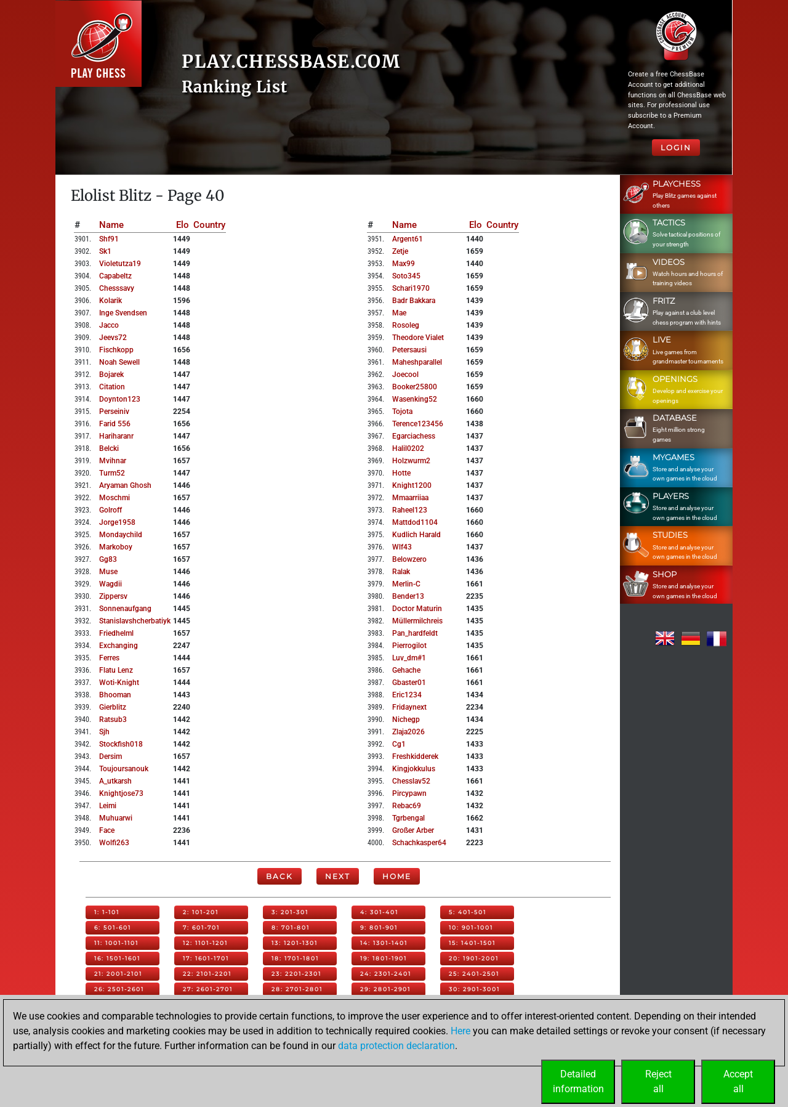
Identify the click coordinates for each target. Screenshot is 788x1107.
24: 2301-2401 (385, 973)
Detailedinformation (578, 1081)
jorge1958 (117, 522)
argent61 (407, 239)
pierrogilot (409, 645)
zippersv (113, 596)
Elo (182, 224)
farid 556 (115, 424)
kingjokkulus (413, 768)
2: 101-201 (201, 912)
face (107, 830)
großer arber (413, 830)
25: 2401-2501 (474, 973)
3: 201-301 (289, 912)
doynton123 (119, 399)
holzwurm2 (411, 460)
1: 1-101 (106, 912)
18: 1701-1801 (295, 958)
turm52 (112, 473)
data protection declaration (396, 1046)
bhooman (115, 695)
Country (209, 224)
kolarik (110, 300)
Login (676, 147)
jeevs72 (113, 337)
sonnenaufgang (125, 608)
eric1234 (407, 695)
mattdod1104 (415, 522)
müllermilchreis (417, 621)
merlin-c (406, 584)
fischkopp (116, 350)
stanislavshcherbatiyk (135, 621)
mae (399, 313)
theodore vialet (418, 337)
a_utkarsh (115, 781)
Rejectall (658, 1081)
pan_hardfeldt (415, 633)
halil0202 (408, 448)
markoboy (115, 547)
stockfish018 (121, 744)
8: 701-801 (290, 927)
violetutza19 (120, 263)
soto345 (406, 276)
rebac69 (406, 805)
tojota (402, 411)
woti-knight (119, 682)
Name (111, 224)
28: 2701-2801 (297, 989)
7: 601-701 (201, 927)
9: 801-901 (379, 927)
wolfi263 (114, 842)
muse (108, 571)
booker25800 (414, 387)
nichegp (406, 719)
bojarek (111, 374)
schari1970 (411, 288)
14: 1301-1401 (384, 942)
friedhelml (116, 633)
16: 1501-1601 (117, 958)
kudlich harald (416, 534)
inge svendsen (123, 313)
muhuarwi (115, 818)
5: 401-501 (467, 912)
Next (337, 876)
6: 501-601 (112, 927)
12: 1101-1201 (205, 942)
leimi (107, 805)
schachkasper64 (419, 842)
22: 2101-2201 (207, 973)
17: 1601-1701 (206, 958)
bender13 (408, 596)
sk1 (105, 251)
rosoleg (405, 325)
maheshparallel (417, 362)
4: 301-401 (379, 912)
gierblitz (112, 707)
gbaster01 (409, 682)
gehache (406, 670)
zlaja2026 (408, 732)
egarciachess (413, 436)
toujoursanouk (123, 768)
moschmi (114, 497)
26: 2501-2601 (119, 989)
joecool (405, 374)
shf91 (109, 239)
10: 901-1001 (471, 927)
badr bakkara (413, 300)
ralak (401, 571)
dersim (110, 756)
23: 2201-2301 (296, 973)
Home (396, 876)
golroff (110, 510)
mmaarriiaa (410, 497)
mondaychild (120, 534)
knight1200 (412, 485)
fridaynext (409, 707)
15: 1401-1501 (472, 942)
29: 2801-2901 (385, 989)
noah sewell (119, 362)
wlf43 (402, 547)
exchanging (118, 645)
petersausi (409, 350)
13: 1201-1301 (294, 942)
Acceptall (738, 1081)
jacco (109, 325)
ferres (109, 658)
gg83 (108, 559)
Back (279, 876)
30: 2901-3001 (474, 989)
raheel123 (409, 510)
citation (112, 387)
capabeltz (115, 276)
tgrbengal (408, 818)
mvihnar (112, 460)
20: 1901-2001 (474, 958)
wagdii (110, 584)
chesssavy (116, 288)
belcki (109, 448)
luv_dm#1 (409, 658)
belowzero (409, 559)
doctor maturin (417, 608)
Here (460, 1031)
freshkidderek (415, 756)
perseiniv (114, 411)
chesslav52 (411, 781)
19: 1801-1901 (383, 958)
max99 (403, 263)
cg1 (399, 744)
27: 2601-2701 (208, 989)
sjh (104, 732)
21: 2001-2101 (118, 973)
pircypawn (409, 793)
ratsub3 (113, 719)
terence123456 (417, 424)
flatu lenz (116, 670)
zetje (400, 251)
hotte (401, 473)
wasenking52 (414, 399)
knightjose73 (121, 793)
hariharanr (116, 436)
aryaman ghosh (125, 485)
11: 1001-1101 (116, 942)
